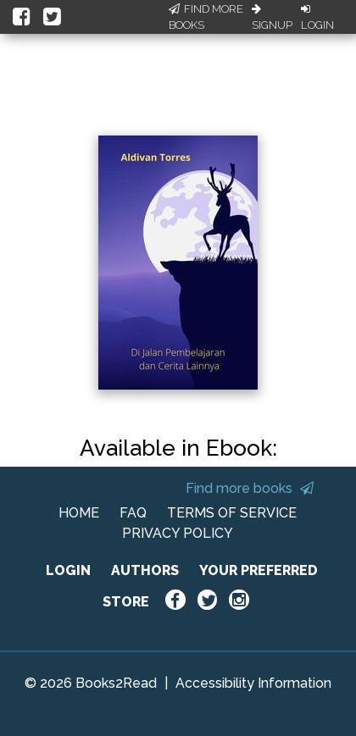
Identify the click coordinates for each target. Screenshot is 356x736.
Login (317, 17)
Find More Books (206, 17)
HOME (78, 513)
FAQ (133, 513)
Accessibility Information (253, 683)
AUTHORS (145, 570)
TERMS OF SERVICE (232, 513)
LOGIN (68, 570)
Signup (272, 17)
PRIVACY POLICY (177, 533)
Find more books (250, 488)
